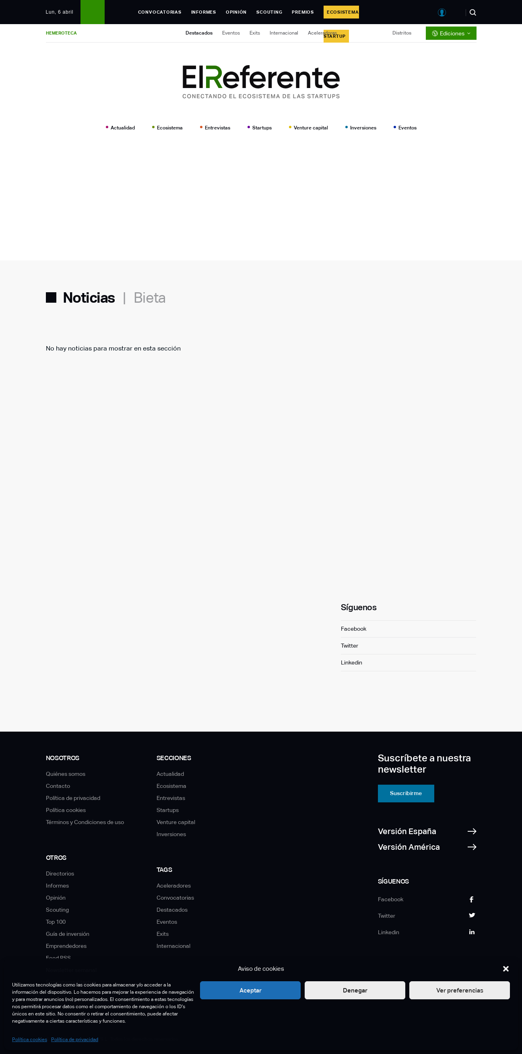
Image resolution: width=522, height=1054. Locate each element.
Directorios (60, 873)
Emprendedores (66, 946)
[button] (506, 969)
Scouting (269, 12)
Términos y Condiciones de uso (85, 822)
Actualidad (123, 128)
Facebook (353, 628)
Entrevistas (217, 128)
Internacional (284, 33)
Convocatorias (160, 12)
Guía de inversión (67, 934)
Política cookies (29, 1039)
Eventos (231, 33)
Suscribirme (406, 793)
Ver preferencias (459, 990)
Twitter (349, 645)
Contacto (58, 786)
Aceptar (250, 990)
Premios (303, 12)
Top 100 (56, 922)
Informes (203, 12)
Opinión (236, 12)
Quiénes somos (65, 774)
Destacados (199, 33)
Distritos (401, 33)
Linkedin (351, 662)
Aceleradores (174, 885)
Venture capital (311, 128)
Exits (255, 33)
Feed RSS (58, 958)
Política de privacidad (74, 1039)
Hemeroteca (61, 33)
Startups (262, 128)
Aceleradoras (322, 33)
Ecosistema (170, 128)
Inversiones (363, 128)
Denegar (355, 990)
